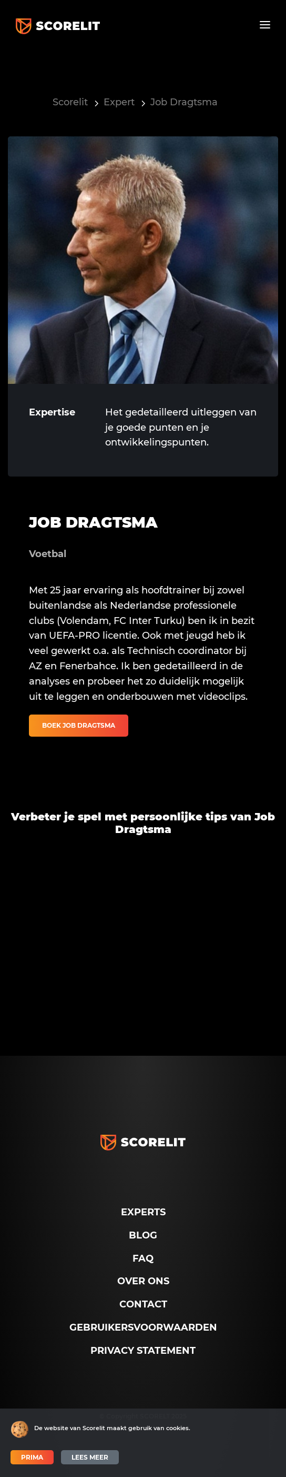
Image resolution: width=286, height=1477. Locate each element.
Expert (119, 102)
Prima (32, 1457)
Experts (143, 1212)
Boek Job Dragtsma (78, 725)
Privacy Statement (143, 1350)
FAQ (143, 1258)
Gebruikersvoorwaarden (143, 1327)
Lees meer (90, 1457)
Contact (143, 1304)
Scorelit (70, 102)
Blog (143, 1235)
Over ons (143, 1281)
